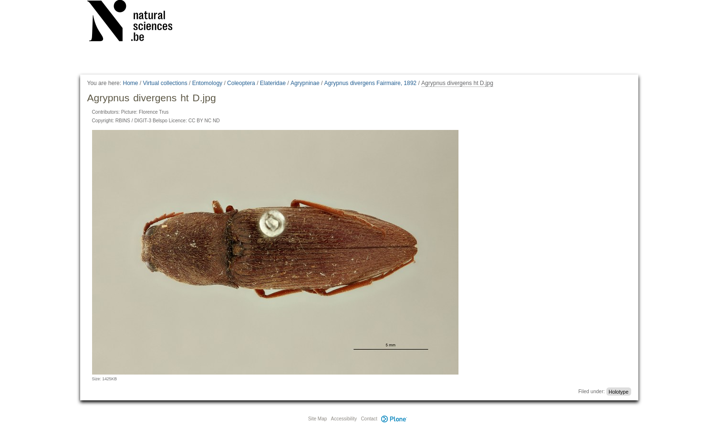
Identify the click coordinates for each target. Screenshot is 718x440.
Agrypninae (305, 83)
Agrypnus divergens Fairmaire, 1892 (370, 83)
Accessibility (344, 418)
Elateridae (273, 83)
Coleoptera (241, 83)
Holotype (618, 391)
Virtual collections (165, 83)
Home (130, 83)
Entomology (207, 83)
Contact (369, 418)
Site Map (317, 418)
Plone (394, 418)
